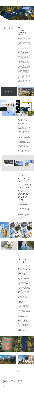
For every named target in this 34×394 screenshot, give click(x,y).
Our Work (4, 386)
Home (4, 382)
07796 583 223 (12, 381)
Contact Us (5, 390)
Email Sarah (12, 382)
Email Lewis (19, 382)
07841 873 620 (20, 381)
